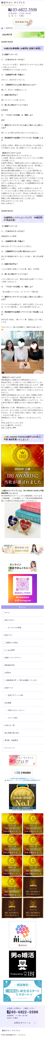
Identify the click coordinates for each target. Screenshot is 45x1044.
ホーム (7, 612)
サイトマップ (10, 748)
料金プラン (9, 635)
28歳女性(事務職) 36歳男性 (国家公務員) (22, 48)
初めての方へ (10, 620)
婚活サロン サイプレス (18, 1035)
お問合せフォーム (22, 1022)
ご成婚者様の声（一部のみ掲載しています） (21, 680)
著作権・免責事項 (11, 740)
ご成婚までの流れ (11, 643)
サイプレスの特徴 (14, 627)
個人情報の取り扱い (12, 733)
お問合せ (8, 673)
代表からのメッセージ (16, 710)
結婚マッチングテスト (13, 658)
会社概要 (8, 703)
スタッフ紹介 (13, 718)
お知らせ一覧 (10, 725)
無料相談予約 (10, 665)
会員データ (9, 688)
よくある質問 (10, 650)
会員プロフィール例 (15, 695)
